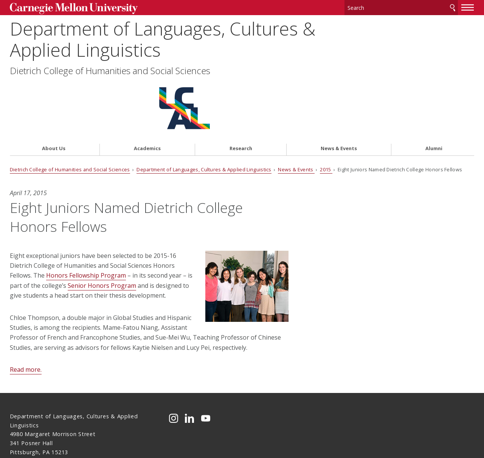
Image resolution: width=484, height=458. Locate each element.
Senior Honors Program (102, 226)
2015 (326, 110)
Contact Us (25, 411)
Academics (147, 89)
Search (452, 7)
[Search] (401, 7)
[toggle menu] (468, 7)
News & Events (339, 89)
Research (241, 89)
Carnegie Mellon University (68, 8)
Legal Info (23, 425)
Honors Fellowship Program (86, 216)
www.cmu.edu (68, 425)
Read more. (26, 310)
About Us (53, 89)
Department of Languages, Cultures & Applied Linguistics (162, 39)
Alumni (433, 89)
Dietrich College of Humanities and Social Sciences (110, 71)
